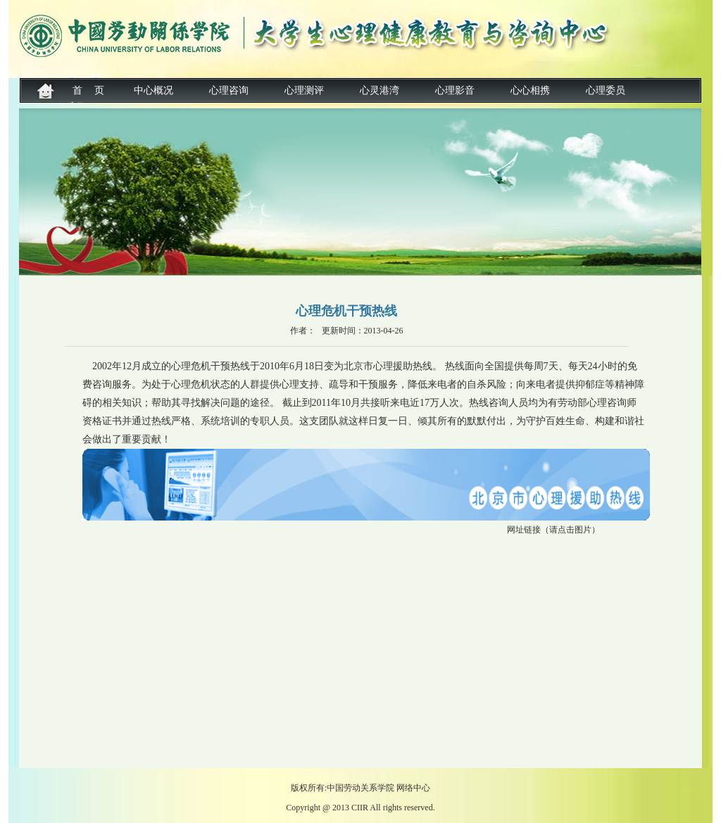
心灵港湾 (379, 90)
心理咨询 (229, 90)
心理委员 (605, 90)
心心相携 (530, 90)
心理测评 (304, 90)
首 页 (89, 90)
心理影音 (455, 90)
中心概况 (153, 90)
